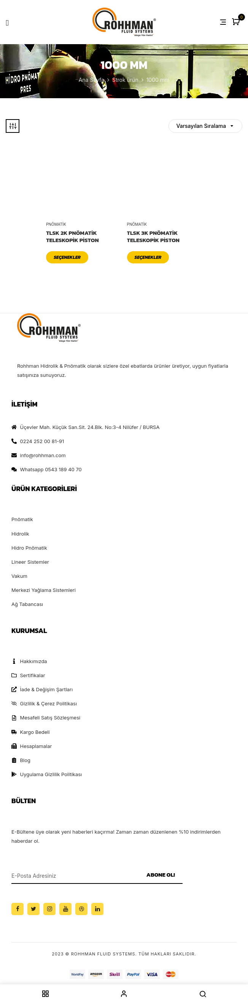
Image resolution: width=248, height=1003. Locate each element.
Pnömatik (56, 224)
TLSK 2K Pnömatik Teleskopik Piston (72, 236)
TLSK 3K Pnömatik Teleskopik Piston (153, 236)
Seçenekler (67, 257)
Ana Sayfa (91, 80)
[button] (236, 22)
